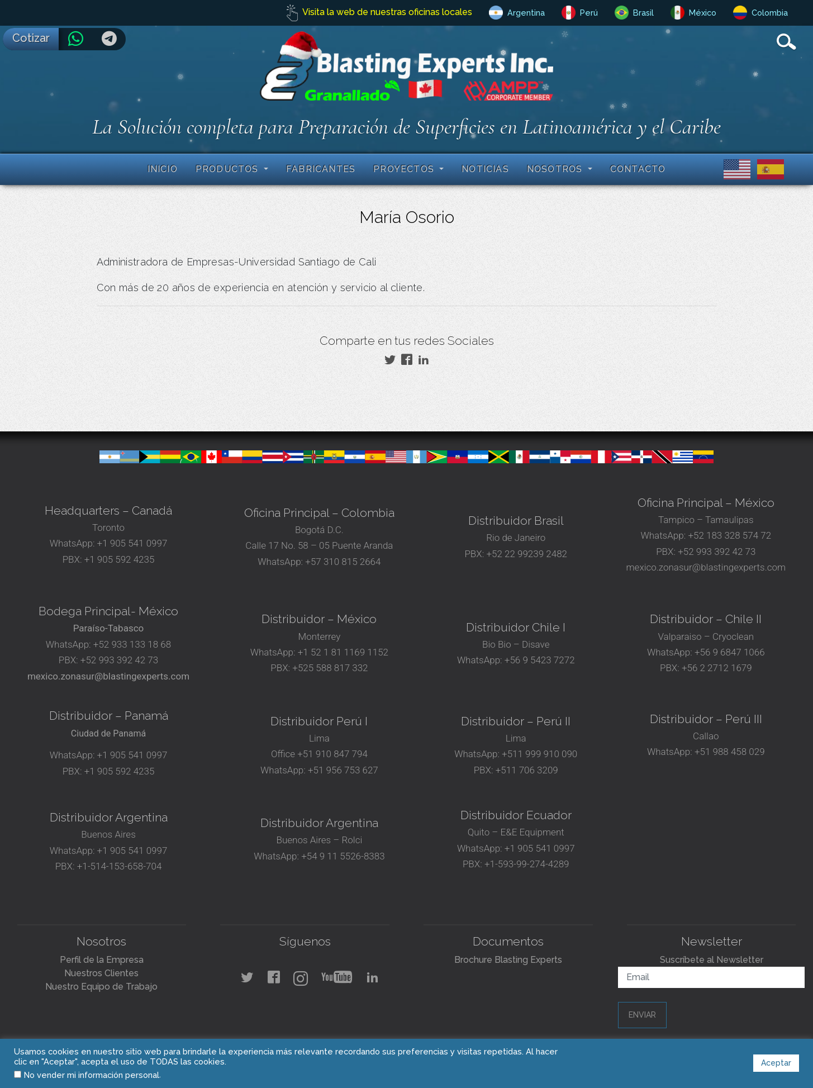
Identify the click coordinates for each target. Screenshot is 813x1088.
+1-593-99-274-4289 (526, 864)
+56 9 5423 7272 (540, 660)
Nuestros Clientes (101, 973)
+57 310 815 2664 (342, 561)
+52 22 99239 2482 (526, 553)
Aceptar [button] (776, 1062)
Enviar (642, 1014)
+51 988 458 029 (728, 751)
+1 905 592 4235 (119, 559)
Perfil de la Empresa (102, 959)
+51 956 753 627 (343, 770)
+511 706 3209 (527, 770)
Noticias (485, 169)
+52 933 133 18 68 (132, 644)
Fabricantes (320, 169)
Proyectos (405, 169)
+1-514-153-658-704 (119, 866)
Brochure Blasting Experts (508, 959)
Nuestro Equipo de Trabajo (101, 986)
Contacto (638, 169)
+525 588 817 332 (330, 667)
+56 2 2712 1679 (717, 667)
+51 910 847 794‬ (332, 753)
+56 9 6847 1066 (728, 652)
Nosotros (556, 169)
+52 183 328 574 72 (729, 535)
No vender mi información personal (91, 1075)
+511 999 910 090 (538, 753)
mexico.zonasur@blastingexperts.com (706, 567)
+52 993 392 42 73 (716, 551)
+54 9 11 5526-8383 (342, 856)
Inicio (163, 169)
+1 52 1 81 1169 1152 (342, 652)
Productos (229, 169)
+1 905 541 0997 (130, 543)
